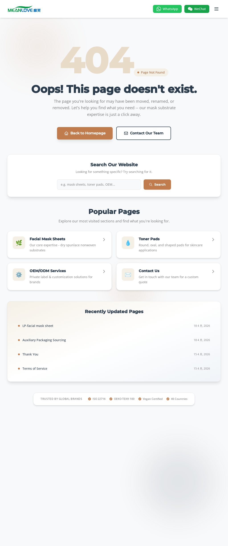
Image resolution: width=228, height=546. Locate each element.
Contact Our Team (143, 133)
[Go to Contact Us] (168, 276)
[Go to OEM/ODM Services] (59, 276)
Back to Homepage (85, 133)
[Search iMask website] (99, 184)
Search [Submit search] (157, 185)
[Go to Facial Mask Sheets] (59, 245)
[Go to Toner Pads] (168, 245)
